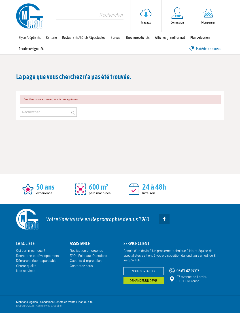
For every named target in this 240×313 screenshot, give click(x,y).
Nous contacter (143, 271)
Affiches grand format (170, 37)
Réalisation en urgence (86, 251)
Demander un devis (143, 280)
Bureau (115, 37)
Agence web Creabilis (49, 305)
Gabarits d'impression (86, 261)
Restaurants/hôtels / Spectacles (83, 37)
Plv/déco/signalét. (31, 49)
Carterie (51, 37)
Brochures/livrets (138, 37)
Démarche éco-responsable (36, 261)
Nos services (25, 271)
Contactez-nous (81, 266)
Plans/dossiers (200, 37)
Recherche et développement (37, 256)
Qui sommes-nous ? (30, 251)
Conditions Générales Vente (57, 302)
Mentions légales (27, 302)
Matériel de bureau (205, 48)
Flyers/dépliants (30, 37)
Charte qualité (26, 266)
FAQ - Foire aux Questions (88, 256)
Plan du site (85, 302)
